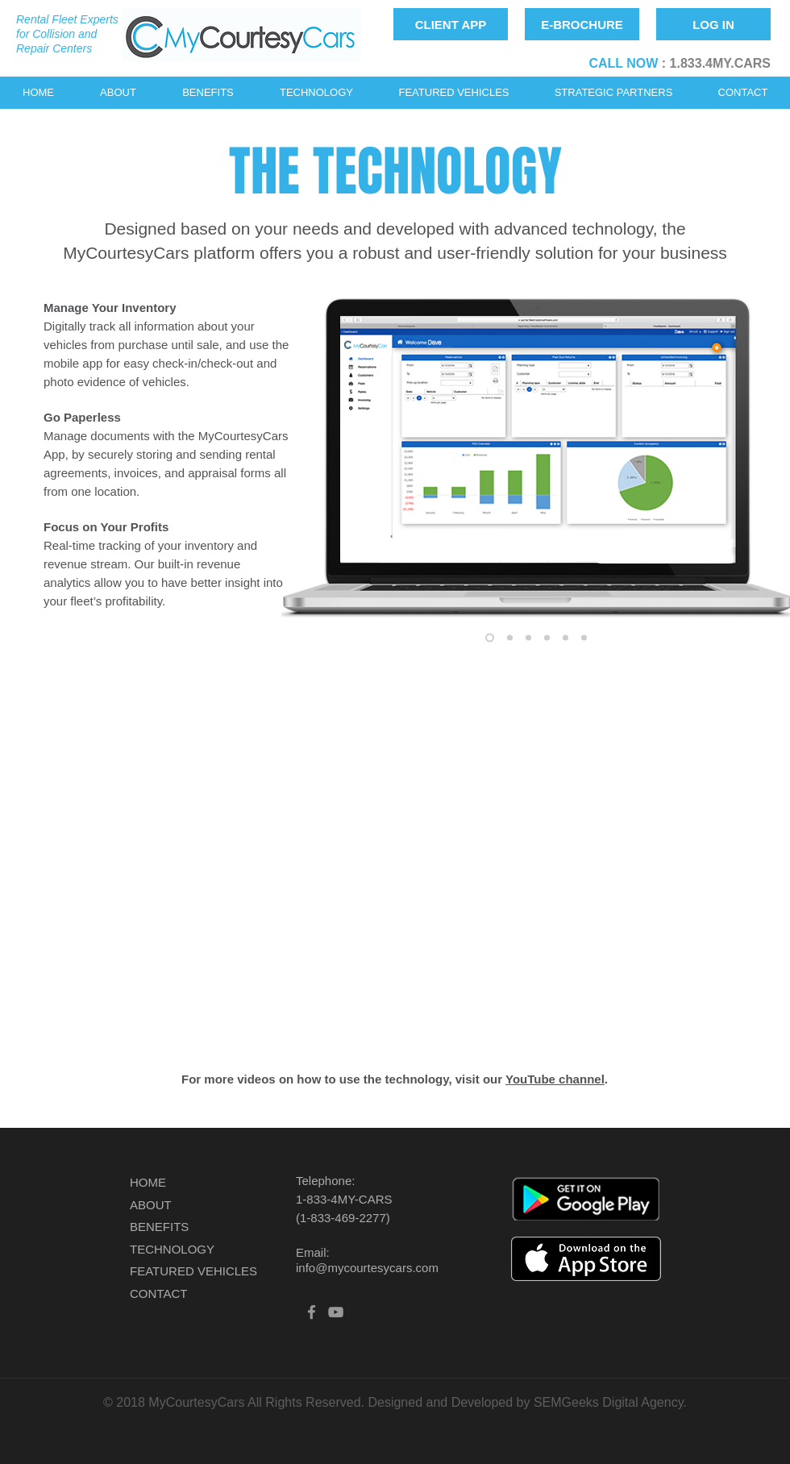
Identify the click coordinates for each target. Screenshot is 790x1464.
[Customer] (547, 637)
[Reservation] (489, 637)
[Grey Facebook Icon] (311, 1312)
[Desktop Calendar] (510, 637)
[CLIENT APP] (450, 24)
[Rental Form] (584, 637)
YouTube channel (555, 1079)
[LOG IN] (713, 24)
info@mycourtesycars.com (367, 1268)
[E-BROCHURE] (582, 24)
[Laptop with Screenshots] (528, 637)
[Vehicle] (565, 637)
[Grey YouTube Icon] (335, 1312)
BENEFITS (159, 1226)
